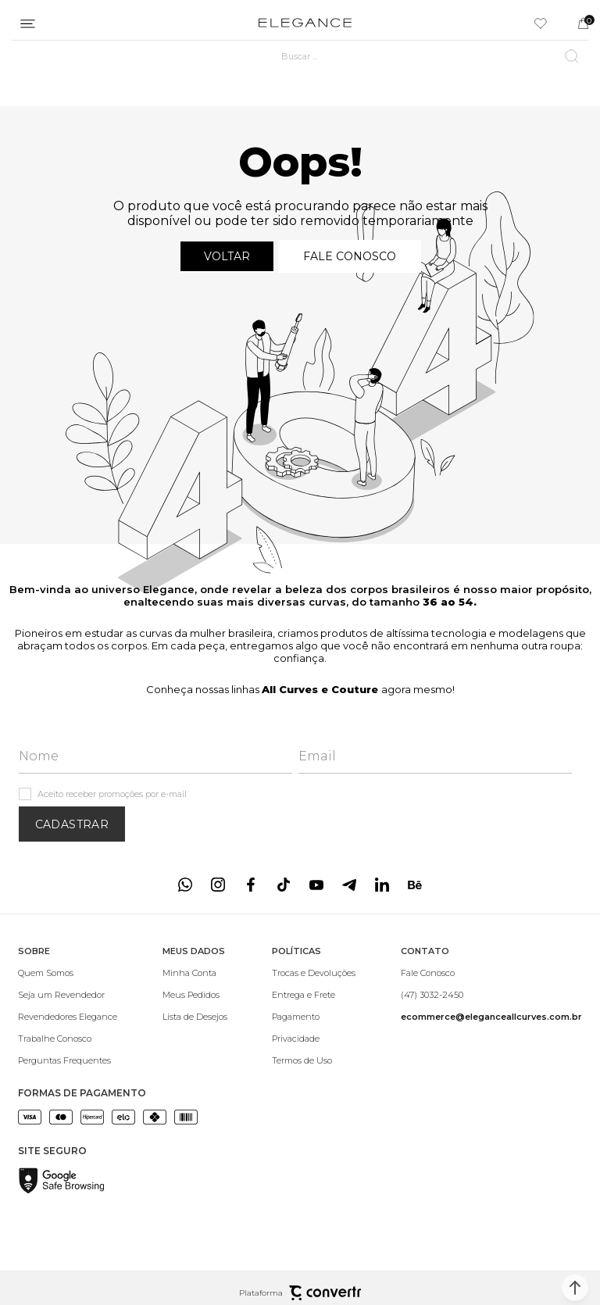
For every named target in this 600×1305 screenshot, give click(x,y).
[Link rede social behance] (415, 884)
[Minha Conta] (194, 973)
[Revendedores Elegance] (67, 1017)
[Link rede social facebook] (250, 884)
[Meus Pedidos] (194, 995)
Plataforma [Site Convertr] (300, 1292)
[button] (575, 1288)
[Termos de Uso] (313, 1060)
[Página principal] (305, 23)
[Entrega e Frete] (313, 995)
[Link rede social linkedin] (382, 884)
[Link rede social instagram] (218, 884)
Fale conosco (349, 256)
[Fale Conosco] (491, 973)
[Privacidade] (313, 1038)
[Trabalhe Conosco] (67, 1038)
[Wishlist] (541, 23)
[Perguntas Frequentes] (67, 1060)
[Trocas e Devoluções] (313, 973)
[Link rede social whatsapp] (185, 884)
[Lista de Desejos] (194, 1017)
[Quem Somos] (67, 973)
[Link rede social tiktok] (283, 884)
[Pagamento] (313, 1017)
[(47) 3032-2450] (491, 995)
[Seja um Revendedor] (67, 995)
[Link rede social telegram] (349, 884)
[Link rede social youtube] (316, 884)
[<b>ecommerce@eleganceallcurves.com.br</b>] (491, 1017)
